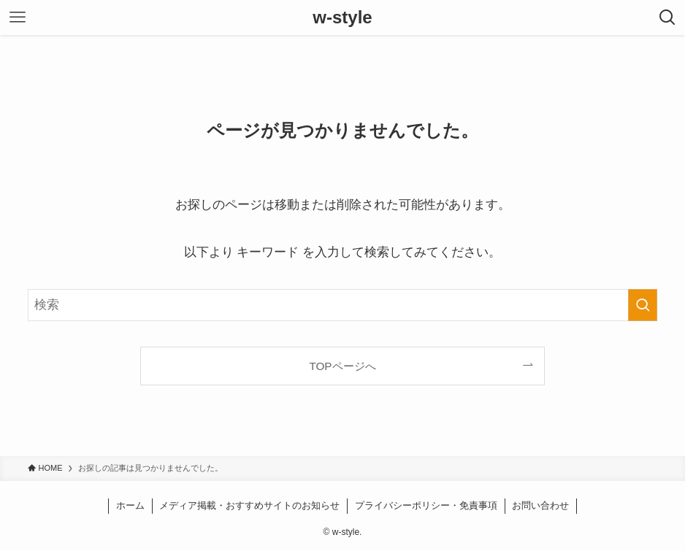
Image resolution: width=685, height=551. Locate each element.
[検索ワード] (343, 305)
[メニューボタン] (17, 17)
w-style (342, 17)
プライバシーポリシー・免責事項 (426, 505)
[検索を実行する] (642, 305)
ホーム (130, 505)
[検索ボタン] (667, 17)
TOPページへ (342, 366)
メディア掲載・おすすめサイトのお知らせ (249, 505)
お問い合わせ (540, 505)
